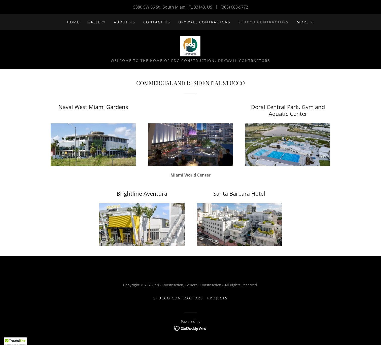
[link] (190, 46)
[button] (305, 22)
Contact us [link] (156, 22)
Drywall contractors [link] (204, 22)
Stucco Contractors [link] (263, 22)
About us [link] (124, 22)
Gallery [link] (97, 22)
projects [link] (217, 298)
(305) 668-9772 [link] (234, 7)
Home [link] (73, 22)
